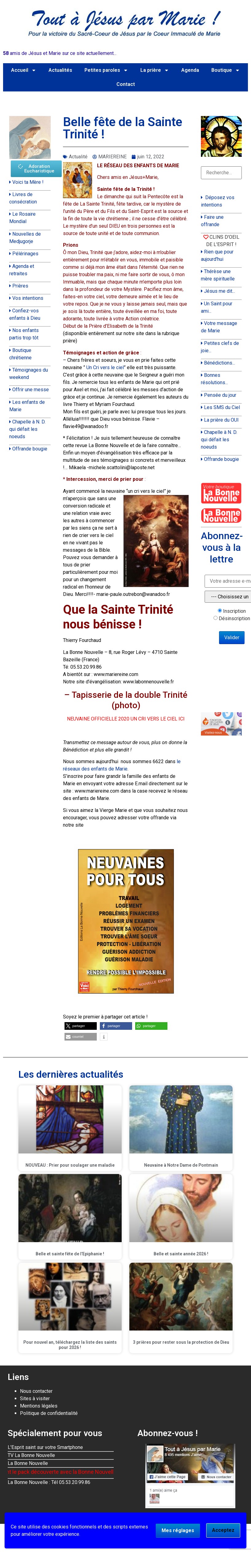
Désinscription (234, 618)
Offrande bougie (29, 449)
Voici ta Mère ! (28, 182)
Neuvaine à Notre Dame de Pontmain (181, 1165)
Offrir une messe (30, 389)
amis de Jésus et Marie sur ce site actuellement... (59, 53)
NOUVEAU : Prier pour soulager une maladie (70, 1165)
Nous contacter (36, 1391)
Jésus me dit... (219, 291)
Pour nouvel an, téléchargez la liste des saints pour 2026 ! (70, 1345)
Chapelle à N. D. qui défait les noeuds (27, 429)
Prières (20, 286)
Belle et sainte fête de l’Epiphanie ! (70, 1253)
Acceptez (223, 1530)
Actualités (60, 70)
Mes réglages (178, 1530)
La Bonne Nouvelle (28, 1463)
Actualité (78, 157)
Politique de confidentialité (49, 1413)
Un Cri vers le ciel (105, 367)
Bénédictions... (219, 363)
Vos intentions (27, 298)
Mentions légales (38, 1406)
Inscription (234, 611)
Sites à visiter (35, 1398)
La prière (154, 70)
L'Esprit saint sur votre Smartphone (45, 1447)
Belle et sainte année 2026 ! (181, 1253)
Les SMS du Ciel (222, 407)
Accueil (23, 70)
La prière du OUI (221, 420)
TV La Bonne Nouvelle (31, 1455)
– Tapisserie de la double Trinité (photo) (125, 700)
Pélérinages (25, 254)
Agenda (190, 70)
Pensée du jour (220, 395)
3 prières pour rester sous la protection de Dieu (181, 1342)
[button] (81, 1026)
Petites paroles (106, 70)
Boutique (225, 70)
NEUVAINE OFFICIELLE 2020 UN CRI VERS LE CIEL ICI (126, 719)
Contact (125, 84)
